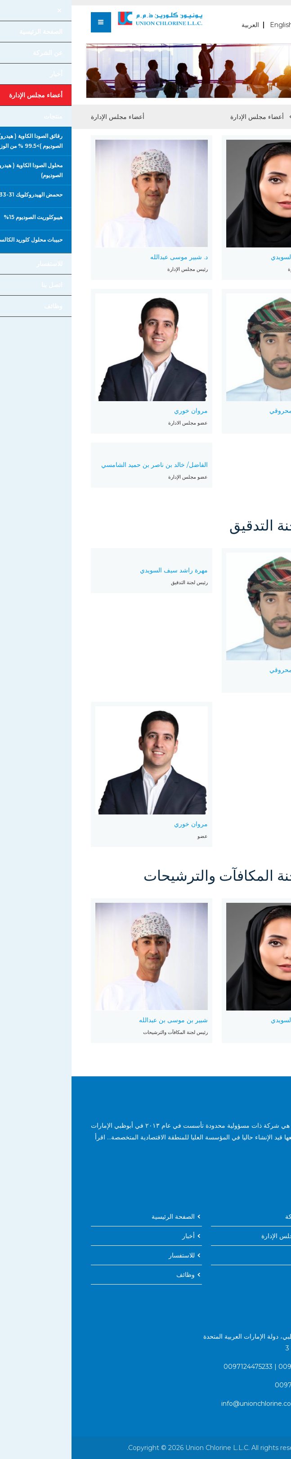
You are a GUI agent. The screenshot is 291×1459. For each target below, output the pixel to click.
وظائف (114, 1275)
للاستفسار (110, 1255)
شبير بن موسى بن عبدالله (101, 1020)
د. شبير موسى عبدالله (107, 257)
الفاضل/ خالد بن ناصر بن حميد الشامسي (83, 465)
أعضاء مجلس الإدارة (185, 117)
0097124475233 (176, 1367)
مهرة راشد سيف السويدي (233, 257)
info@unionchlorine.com (188, 1404)
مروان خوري (119, 411)
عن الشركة (228, 1216)
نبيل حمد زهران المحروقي (232, 411)
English (209, 25)
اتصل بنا (232, 1255)
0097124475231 (231, 1367)
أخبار (117, 1236)
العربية (179, 25)
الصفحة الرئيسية (249, 117)
